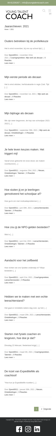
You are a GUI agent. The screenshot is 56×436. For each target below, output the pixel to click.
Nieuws (41, 170)
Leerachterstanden (41, 208)
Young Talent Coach (36, 421)
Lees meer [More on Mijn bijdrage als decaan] (8, 136)
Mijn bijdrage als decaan (18, 113)
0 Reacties (16, 97)
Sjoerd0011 (13, 55)
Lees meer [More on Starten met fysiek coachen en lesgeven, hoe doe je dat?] (8, 357)
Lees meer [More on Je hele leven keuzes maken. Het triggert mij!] (8, 176)
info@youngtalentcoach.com (35, 2)
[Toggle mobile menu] (50, 10)
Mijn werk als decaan (34, 58)
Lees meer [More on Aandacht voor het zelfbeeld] (8, 283)
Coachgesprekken (17, 58)
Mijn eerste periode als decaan (22, 77)
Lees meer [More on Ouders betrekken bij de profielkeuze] (8, 63)
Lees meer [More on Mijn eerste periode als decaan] (8, 99)
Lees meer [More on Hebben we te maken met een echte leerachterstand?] (8, 320)
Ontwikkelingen (17, 133)
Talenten (21, 173)
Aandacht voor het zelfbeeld (21, 260)
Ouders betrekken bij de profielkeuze (26, 41)
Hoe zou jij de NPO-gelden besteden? (27, 227)
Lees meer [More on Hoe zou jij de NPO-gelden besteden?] (8, 246)
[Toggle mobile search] (43, 10)
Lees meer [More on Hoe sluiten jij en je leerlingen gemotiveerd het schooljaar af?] (8, 213)
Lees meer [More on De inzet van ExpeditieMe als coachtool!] (8, 395)
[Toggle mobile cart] (50, 13)
